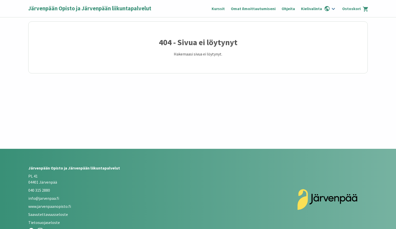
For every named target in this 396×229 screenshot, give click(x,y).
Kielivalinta (315, 9)
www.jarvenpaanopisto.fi (49, 206)
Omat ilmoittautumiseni (253, 8)
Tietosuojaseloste (44, 222)
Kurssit (218, 8)
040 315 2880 (39, 190)
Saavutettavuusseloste (48, 214)
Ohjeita (288, 8)
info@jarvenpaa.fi (43, 198)
